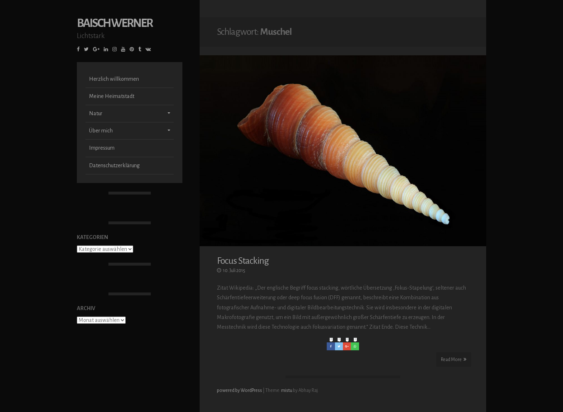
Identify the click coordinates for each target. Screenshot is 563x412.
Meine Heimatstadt (111, 97)
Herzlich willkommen (114, 80)
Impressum (102, 148)
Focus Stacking (243, 261)
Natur (95, 114)
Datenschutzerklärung (114, 166)
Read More (453, 359)
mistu (286, 390)
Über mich (101, 131)
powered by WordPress (240, 390)
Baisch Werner (114, 24)
